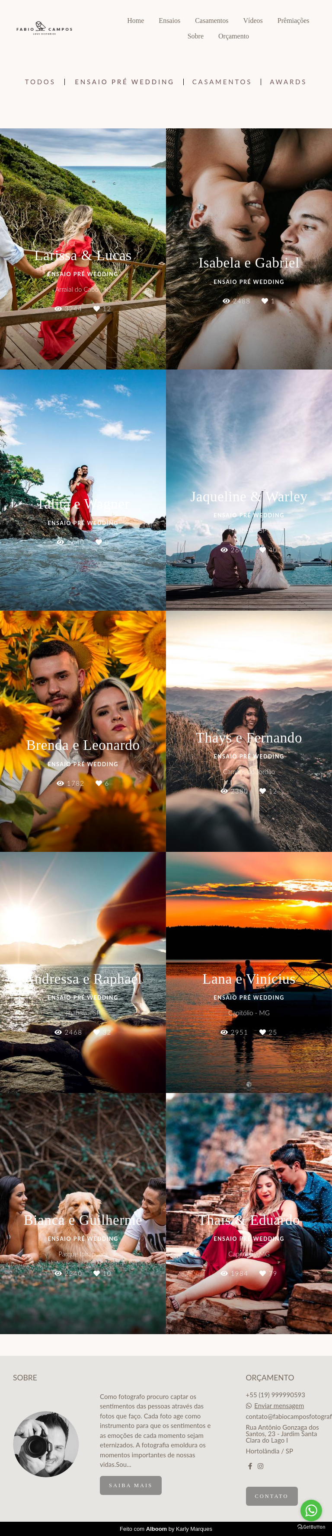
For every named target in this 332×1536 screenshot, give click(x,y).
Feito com (166, 1529)
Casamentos (211, 20)
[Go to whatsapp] (311, 1510)
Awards (288, 82)
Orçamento (233, 36)
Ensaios (169, 20)
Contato (272, 1496)
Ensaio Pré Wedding (124, 82)
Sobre (196, 36)
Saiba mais (131, 1485)
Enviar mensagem (279, 1405)
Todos (40, 82)
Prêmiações (294, 20)
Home (135, 20)
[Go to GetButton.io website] (311, 1527)
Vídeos (252, 20)
